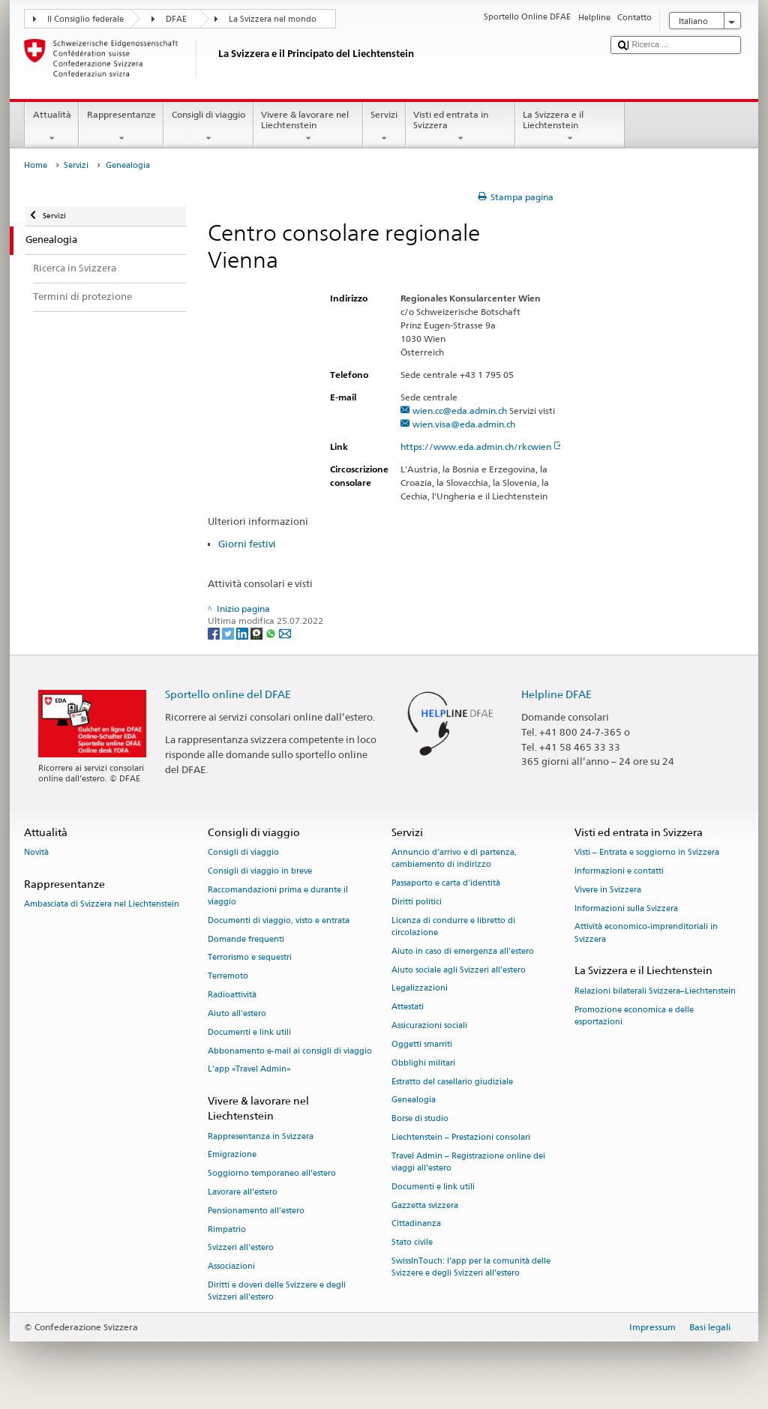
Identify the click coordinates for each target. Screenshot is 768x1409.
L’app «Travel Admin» (249, 1070)
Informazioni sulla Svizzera (626, 908)
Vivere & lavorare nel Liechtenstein (308, 127)
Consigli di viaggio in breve (260, 871)
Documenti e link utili (249, 1032)
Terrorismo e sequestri (250, 958)
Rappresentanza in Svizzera (261, 1136)
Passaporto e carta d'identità (446, 884)
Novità (36, 853)
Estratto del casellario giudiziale (452, 1082)
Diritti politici (417, 902)
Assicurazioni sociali (429, 1026)
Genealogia (414, 1100)
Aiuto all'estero (237, 1013)
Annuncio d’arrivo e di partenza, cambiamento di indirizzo (454, 859)
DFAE (176, 19)
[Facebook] (215, 632)
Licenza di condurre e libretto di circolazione (453, 926)
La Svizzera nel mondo (272, 19)
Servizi (384, 127)
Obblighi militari (423, 1063)
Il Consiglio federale (85, 19)
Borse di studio (420, 1119)
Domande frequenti (246, 939)
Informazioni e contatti (619, 871)
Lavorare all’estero (243, 1192)
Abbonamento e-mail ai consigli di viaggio (290, 1051)
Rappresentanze (121, 127)
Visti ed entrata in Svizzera (460, 127)
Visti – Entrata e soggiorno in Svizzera (646, 853)
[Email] (285, 632)
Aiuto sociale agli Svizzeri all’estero (459, 970)
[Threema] (257, 632)
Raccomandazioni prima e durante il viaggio (278, 896)
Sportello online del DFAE (228, 694)
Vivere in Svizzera (607, 890)
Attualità (52, 127)
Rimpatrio (227, 1229)
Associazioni (231, 1267)
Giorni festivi (247, 544)
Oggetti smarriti (422, 1044)
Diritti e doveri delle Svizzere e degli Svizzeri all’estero (277, 1291)
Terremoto (228, 977)
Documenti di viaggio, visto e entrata (279, 920)
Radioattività (232, 995)
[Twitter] (229, 632)
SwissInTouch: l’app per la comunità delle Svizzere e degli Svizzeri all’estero (471, 1267)
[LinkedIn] (243, 632)
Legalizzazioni (420, 989)
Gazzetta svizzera (425, 1205)
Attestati (408, 1007)
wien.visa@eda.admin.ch (463, 424)
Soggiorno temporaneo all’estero (272, 1174)
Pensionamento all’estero (256, 1211)
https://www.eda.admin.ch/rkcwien (482, 446)
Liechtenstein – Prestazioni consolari (461, 1137)
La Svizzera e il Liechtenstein (570, 127)
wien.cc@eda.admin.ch (459, 410)
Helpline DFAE (556, 694)
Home (35, 165)
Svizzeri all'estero (241, 1248)
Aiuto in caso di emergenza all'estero (463, 951)
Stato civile (412, 1243)
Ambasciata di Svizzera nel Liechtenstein (101, 905)
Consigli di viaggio (208, 127)
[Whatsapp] (272, 632)
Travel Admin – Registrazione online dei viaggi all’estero (468, 1162)
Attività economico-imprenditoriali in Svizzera (646, 933)
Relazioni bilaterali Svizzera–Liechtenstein (655, 991)
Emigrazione (232, 1155)
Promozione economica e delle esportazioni (634, 1016)
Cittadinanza (416, 1224)
